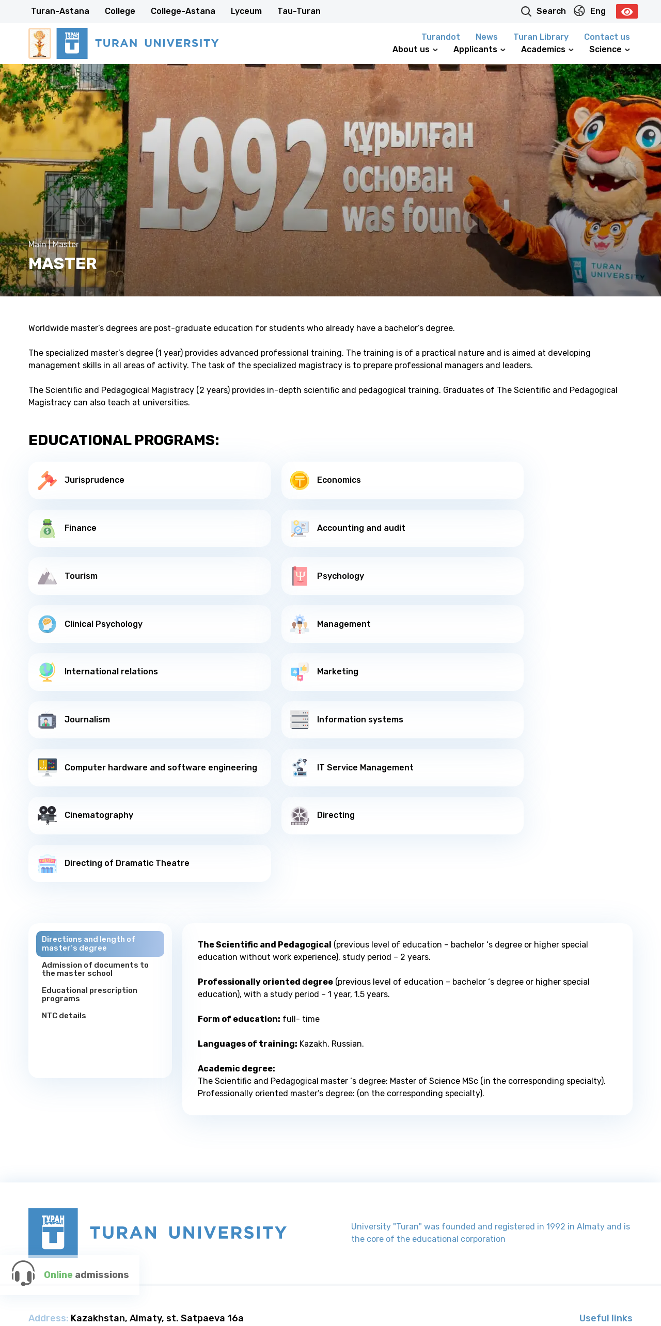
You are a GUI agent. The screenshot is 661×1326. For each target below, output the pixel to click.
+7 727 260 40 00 (174, 1197)
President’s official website (576, 1187)
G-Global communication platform (559, 1205)
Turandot (440, 37)
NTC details (65, 870)
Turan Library (541, 37)
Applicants (479, 49)
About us (415, 49)
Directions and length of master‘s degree (92, 794)
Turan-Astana (60, 11)
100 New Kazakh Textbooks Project (557, 1223)
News (487, 37)
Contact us (607, 37)
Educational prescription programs (93, 847)
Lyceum (246, 11)
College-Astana (183, 11)
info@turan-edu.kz (101, 1224)
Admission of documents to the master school (98, 821)
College (120, 11)
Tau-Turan (299, 11)
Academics (547, 49)
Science (609, 49)
